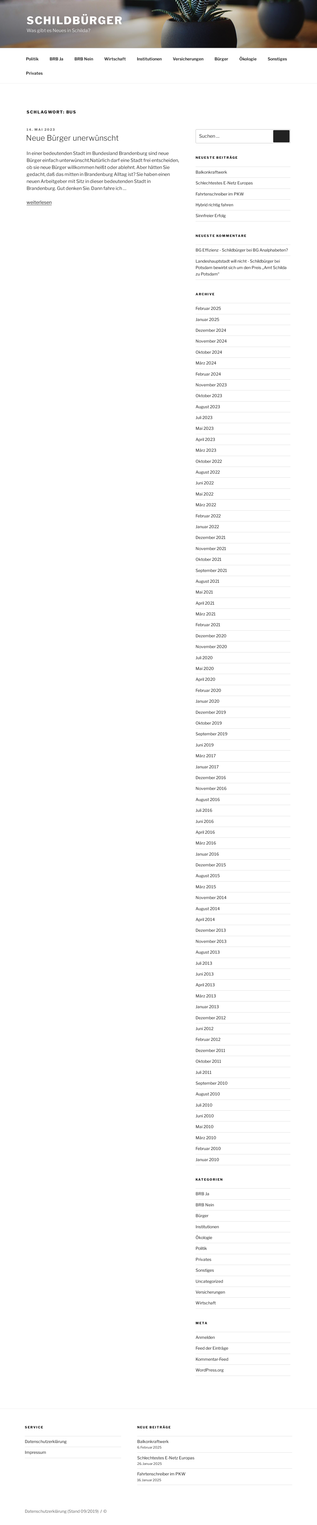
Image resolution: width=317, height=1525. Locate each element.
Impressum (35, 1452)
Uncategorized (209, 1281)
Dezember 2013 (211, 930)
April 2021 (205, 603)
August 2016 (208, 799)
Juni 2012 (204, 1028)
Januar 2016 (207, 854)
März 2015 (206, 886)
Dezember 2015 (211, 864)
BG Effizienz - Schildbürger (220, 249)
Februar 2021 (208, 624)
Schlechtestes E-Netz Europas (224, 182)
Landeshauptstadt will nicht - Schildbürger (235, 261)
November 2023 (211, 384)
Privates (34, 73)
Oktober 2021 (209, 559)
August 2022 (208, 472)
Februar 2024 (208, 373)
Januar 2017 (207, 766)
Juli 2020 (204, 657)
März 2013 (206, 995)
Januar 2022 (207, 526)
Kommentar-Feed (212, 1359)
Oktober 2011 (208, 1061)
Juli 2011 (204, 1072)
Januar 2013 (207, 1006)
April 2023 (205, 439)
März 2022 (206, 504)
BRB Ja (56, 58)
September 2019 (211, 733)
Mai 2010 (205, 1126)
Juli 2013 (204, 963)
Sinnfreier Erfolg (211, 215)
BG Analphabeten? (270, 249)
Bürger (221, 58)
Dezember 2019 (211, 712)
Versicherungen (188, 58)
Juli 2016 (204, 810)
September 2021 (211, 570)
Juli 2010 (204, 1104)
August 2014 (208, 908)
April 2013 (205, 984)
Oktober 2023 (209, 395)
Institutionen (149, 58)
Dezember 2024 (211, 330)
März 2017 (206, 755)
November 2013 (211, 941)
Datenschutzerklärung (46, 1441)
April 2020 (205, 679)
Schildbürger (75, 20)
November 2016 (211, 788)
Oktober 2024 (209, 352)
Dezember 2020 (211, 635)
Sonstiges (277, 58)
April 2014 (205, 919)
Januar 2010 (207, 1159)
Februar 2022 (208, 515)
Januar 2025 (207, 319)
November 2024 (211, 340)
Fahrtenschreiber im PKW (220, 193)
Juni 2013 (205, 973)
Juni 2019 (205, 744)
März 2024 (206, 362)
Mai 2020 (205, 668)
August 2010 (208, 1093)
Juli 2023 (204, 417)
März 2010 (206, 1137)
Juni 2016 (205, 821)
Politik (32, 58)
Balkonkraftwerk (211, 172)
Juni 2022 (205, 482)
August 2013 (208, 952)
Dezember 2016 (211, 777)
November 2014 (211, 897)
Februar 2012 (208, 1039)
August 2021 (208, 581)
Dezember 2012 (211, 1017)
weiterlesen (39, 202)
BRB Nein (83, 58)
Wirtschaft (115, 58)
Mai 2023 (205, 428)
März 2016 (206, 842)
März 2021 (206, 613)
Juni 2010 (205, 1115)
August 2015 (208, 875)
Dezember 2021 (211, 537)
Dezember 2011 (210, 1050)
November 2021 (211, 548)
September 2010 (212, 1083)
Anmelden (205, 1337)
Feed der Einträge (212, 1348)
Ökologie (248, 58)
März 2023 (206, 450)
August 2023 (208, 406)
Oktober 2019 (209, 722)
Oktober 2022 (209, 461)
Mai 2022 (204, 493)
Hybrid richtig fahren (214, 204)
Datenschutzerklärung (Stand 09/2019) (62, 1511)
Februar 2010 (208, 1148)
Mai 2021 (204, 591)
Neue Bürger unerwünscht (72, 137)
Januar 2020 (208, 701)
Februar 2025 (208, 308)
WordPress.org (210, 1369)
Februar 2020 (208, 690)
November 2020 (211, 646)
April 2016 (205, 832)
